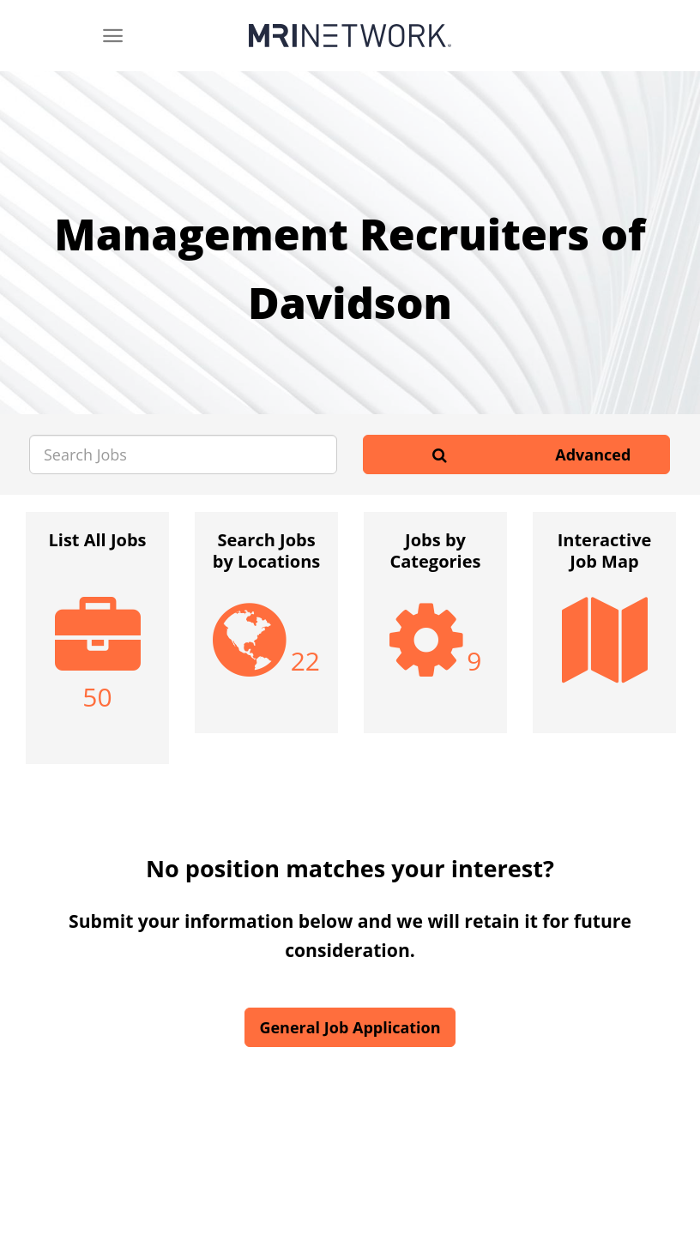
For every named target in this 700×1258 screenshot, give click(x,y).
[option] (97, 646)
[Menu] (112, 35)
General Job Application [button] (349, 1027)
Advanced (593, 454)
